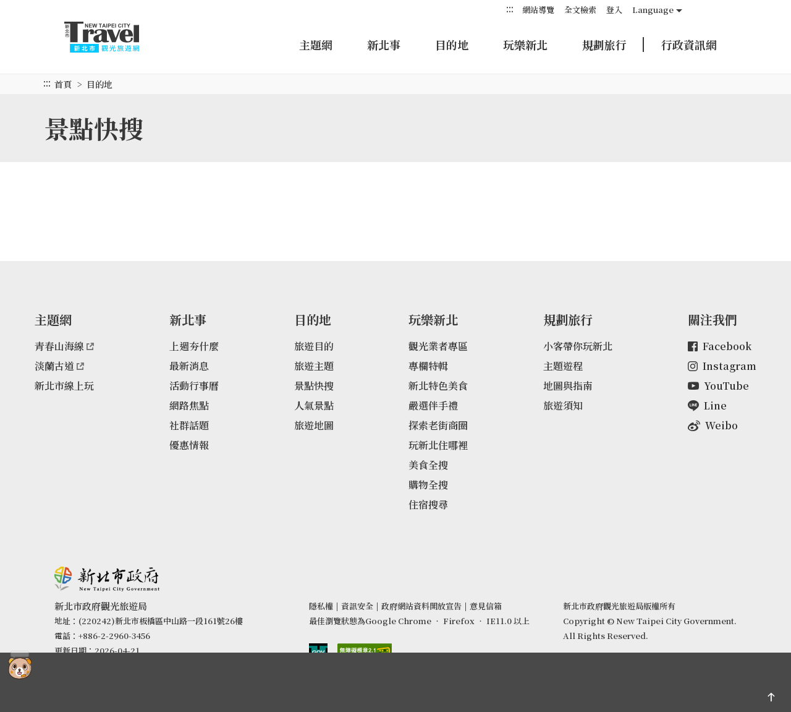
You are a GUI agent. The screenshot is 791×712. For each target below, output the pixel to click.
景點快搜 (314, 386)
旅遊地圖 (314, 425)
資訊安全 (357, 606)
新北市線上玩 (64, 386)
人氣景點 (314, 405)
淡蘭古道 (59, 366)
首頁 (63, 84)
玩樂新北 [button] (525, 44)
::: (510, 8)
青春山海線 (64, 346)
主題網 (315, 44)
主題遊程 (563, 366)
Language (653, 9)
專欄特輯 (428, 366)
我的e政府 (318, 653)
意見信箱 (486, 606)
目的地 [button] (451, 44)
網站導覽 (538, 9)
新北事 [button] (383, 44)
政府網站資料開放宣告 (421, 606)
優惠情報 (189, 445)
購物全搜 (428, 485)
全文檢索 (580, 9)
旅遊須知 (563, 405)
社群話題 (189, 425)
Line (707, 405)
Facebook (719, 346)
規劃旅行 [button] (604, 44)
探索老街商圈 (438, 425)
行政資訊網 (689, 44)
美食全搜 (428, 465)
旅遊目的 (314, 346)
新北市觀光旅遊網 (113, 37)
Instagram (722, 366)
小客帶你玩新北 (577, 346)
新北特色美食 (438, 386)
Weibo (713, 425)
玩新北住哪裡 (438, 445)
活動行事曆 (194, 386)
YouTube (718, 386)
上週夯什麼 (194, 346)
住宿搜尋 (428, 504)
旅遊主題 (314, 366)
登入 (614, 9)
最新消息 (189, 366)
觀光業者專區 (438, 346)
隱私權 (321, 606)
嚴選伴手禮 (433, 405)
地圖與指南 (568, 386)
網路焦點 (189, 405)
